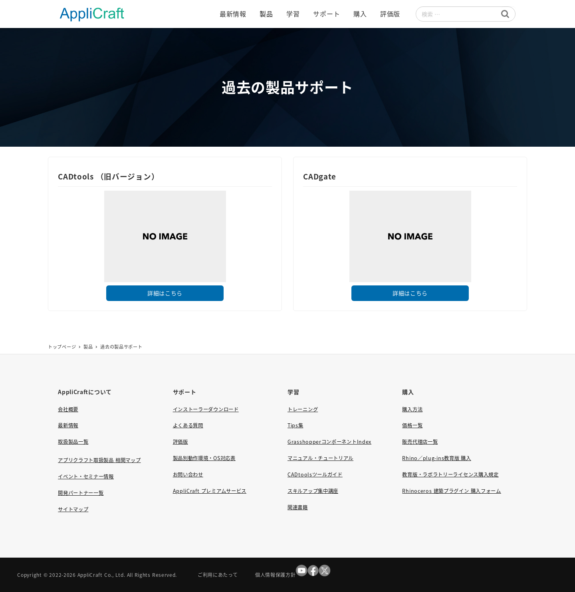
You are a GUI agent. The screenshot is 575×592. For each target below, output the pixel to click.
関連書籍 (298, 507)
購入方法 (412, 409)
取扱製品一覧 (73, 441)
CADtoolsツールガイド (315, 474)
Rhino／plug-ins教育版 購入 (436, 458)
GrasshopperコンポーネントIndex (329, 441)
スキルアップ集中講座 (313, 490)
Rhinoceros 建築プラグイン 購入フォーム (451, 490)
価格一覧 (412, 425)
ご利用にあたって (218, 574)
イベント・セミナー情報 (86, 476)
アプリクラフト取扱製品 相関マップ (99, 460)
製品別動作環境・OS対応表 (204, 458)
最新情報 (68, 425)
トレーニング (303, 409)
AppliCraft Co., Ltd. (101, 574)
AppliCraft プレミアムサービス (209, 490)
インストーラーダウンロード (206, 409)
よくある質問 (188, 425)
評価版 (180, 441)
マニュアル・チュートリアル (320, 458)
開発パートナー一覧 (80, 492)
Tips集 (295, 425)
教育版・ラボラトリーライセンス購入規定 (450, 474)
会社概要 (68, 409)
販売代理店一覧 (420, 441)
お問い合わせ (188, 474)
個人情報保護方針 (275, 574)
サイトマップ (73, 509)
